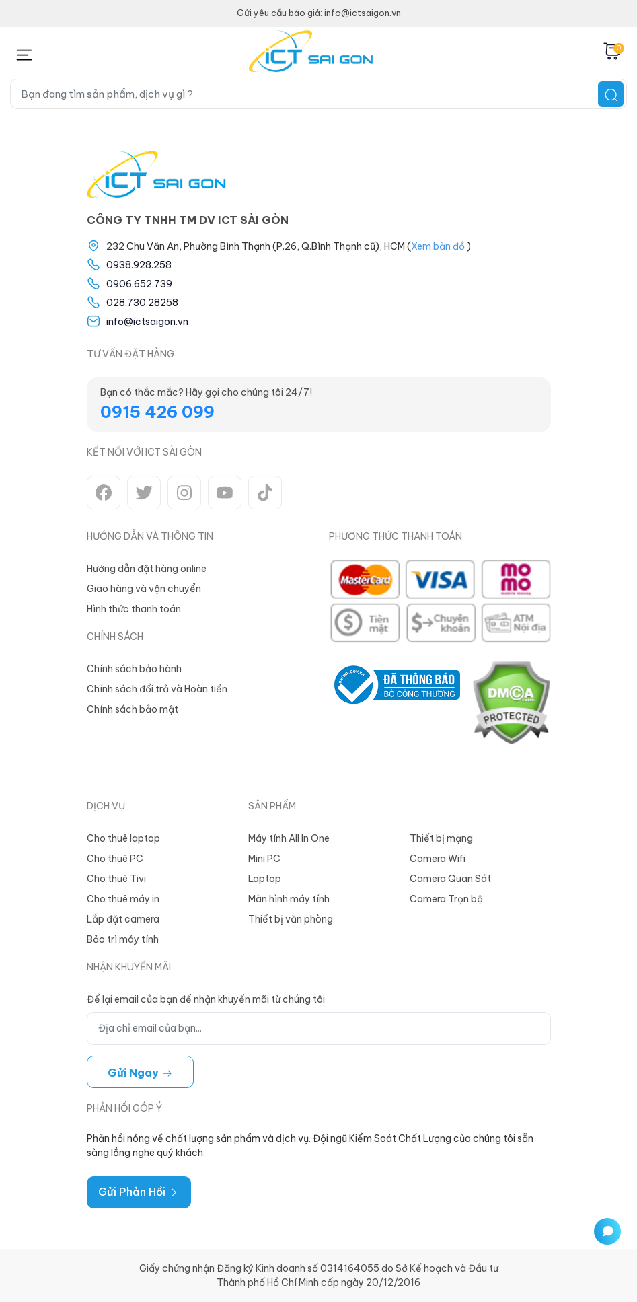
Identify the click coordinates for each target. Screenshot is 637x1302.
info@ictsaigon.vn (147, 322)
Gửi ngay (140, 1072)
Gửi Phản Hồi (139, 1191)
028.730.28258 (142, 303)
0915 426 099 (157, 412)
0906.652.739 (139, 284)
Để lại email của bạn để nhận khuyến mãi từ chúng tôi (206, 999)
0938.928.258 (139, 265)
